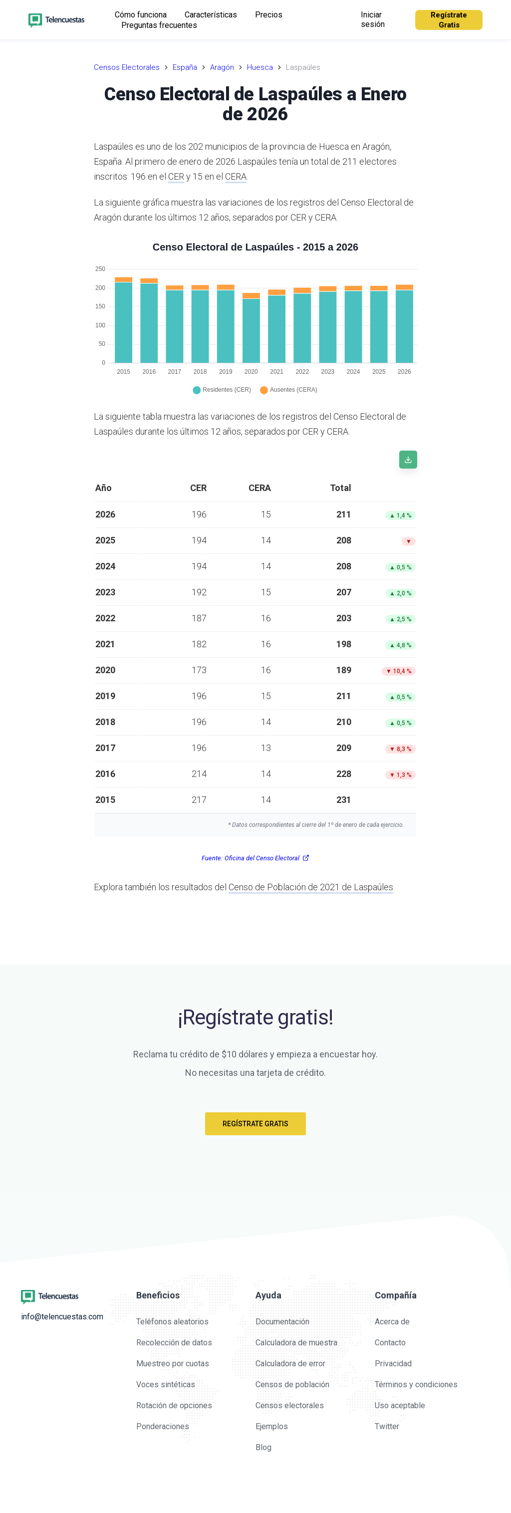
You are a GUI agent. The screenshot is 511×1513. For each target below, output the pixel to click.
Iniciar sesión (373, 19)
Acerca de (392, 1321)
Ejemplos (272, 1426)
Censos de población (292, 1384)
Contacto (390, 1342)
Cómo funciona (141, 14)
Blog (263, 1447)
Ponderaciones (162, 1426)
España (185, 67)
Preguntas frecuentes (159, 25)
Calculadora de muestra (296, 1342)
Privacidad (393, 1363)
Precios (268, 14)
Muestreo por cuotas (172, 1363)
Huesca (260, 67)
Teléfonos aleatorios (172, 1321)
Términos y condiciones (416, 1384)
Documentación (282, 1321)
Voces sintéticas (165, 1384)
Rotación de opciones (174, 1405)
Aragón (222, 67)
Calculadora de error (290, 1363)
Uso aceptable (400, 1405)
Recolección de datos (174, 1342)
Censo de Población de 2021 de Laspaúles (311, 887)
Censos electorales (290, 1405)
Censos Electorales (127, 67)
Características (211, 14)
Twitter (387, 1426)
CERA (236, 176)
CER (176, 176)
